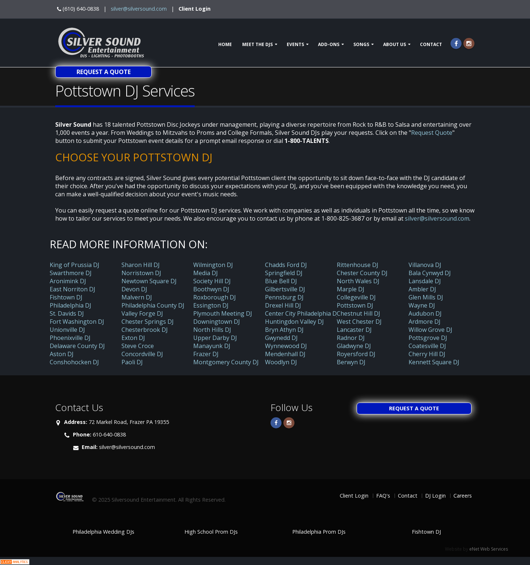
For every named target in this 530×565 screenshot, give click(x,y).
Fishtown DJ (66, 297)
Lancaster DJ (354, 330)
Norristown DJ (141, 273)
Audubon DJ (425, 313)
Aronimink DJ (68, 281)
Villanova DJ (425, 265)
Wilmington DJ (213, 265)
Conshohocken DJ (74, 362)
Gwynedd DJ (281, 338)
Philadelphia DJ (70, 305)
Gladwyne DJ (354, 346)
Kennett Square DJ (434, 362)
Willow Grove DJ (430, 330)
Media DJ (205, 273)
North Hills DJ (212, 330)
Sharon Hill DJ (140, 265)
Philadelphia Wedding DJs (103, 531)
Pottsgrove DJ (428, 338)
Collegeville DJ (356, 297)
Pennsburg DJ (284, 297)
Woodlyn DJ (281, 362)
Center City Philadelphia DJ (302, 313)
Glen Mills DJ (426, 297)
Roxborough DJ (214, 297)
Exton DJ (133, 338)
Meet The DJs (257, 44)
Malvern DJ (136, 297)
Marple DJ (350, 289)
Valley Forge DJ (142, 313)
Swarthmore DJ (71, 273)
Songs (361, 44)
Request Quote (431, 133)
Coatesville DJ (427, 346)
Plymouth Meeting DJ (222, 313)
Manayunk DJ (211, 346)
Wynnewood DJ (286, 346)
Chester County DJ (362, 273)
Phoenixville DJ (70, 338)
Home (225, 44)
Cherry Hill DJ (427, 354)
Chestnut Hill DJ (358, 313)
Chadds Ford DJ (286, 265)
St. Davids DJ (67, 313)
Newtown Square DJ (149, 281)
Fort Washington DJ (77, 321)
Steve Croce (137, 346)
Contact (431, 44)
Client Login (195, 8)
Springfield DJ (284, 273)
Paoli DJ (132, 362)
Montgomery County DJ (226, 362)
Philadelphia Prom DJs (319, 531)
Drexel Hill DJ (283, 305)
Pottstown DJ (355, 305)
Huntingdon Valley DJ (294, 321)
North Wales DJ (358, 281)
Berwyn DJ (351, 362)
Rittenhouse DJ (357, 265)
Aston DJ (62, 354)
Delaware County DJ (77, 346)
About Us (394, 44)
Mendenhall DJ (285, 354)
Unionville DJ (67, 330)
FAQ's (383, 495)
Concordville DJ (142, 354)
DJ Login (435, 495)
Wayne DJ (422, 305)
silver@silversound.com (139, 8)
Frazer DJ (206, 354)
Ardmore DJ (425, 321)
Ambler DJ (422, 289)
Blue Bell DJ (281, 281)
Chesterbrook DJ (144, 330)
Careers (462, 495)
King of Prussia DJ (74, 265)
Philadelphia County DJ (152, 305)
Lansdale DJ (425, 281)
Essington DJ (211, 305)
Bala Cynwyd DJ (430, 273)
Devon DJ (134, 289)
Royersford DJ (356, 354)
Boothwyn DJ (211, 289)
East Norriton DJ (72, 289)
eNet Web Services (488, 549)
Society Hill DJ (212, 281)
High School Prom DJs (211, 531)
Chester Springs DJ (147, 321)
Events (295, 44)
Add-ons (328, 44)
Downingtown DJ (216, 321)
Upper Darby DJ (215, 338)
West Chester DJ (359, 321)
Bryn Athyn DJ (284, 330)
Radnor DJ (351, 338)
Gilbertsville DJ (285, 289)
